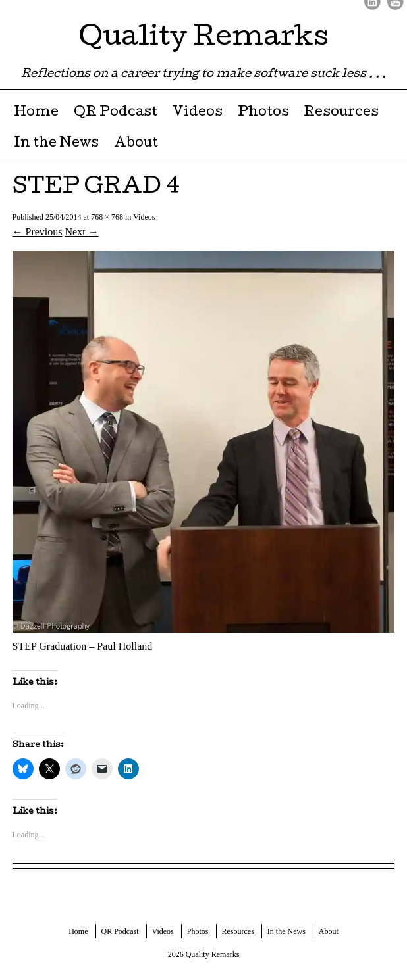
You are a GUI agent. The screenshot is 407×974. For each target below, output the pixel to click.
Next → (82, 231)
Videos (197, 113)
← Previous (38, 231)
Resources (341, 113)
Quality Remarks (203, 39)
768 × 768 (107, 217)
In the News (56, 144)
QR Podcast (115, 113)
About (136, 144)
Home (36, 113)
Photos (263, 113)
